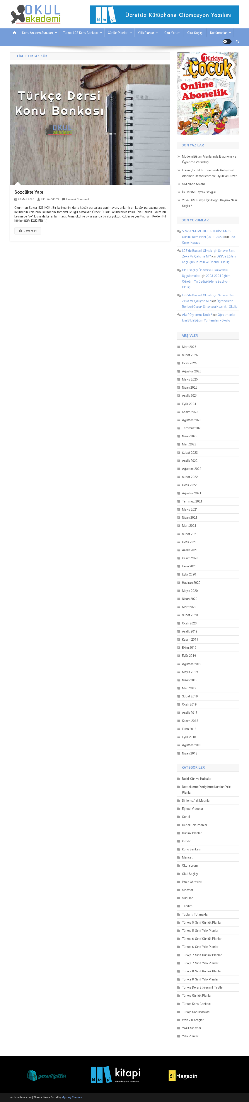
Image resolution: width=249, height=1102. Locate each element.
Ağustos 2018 (191, 745)
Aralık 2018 (190, 712)
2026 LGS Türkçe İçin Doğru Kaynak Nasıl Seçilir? (209, 203)
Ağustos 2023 (191, 420)
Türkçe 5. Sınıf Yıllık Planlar (200, 930)
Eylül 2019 (189, 655)
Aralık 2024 (190, 395)
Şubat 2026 (190, 355)
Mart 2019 (189, 688)
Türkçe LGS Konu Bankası (80, 33)
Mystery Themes (72, 1097)
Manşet (187, 857)
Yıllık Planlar (146, 33)
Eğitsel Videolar (192, 808)
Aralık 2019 (190, 631)
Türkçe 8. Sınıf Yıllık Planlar (200, 979)
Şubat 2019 (190, 696)
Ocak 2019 (189, 704)
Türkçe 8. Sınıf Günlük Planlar (202, 971)
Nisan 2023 (189, 436)
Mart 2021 (189, 525)
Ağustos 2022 (191, 469)
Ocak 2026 (189, 363)
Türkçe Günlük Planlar (197, 995)
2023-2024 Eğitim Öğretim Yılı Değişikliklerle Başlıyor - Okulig (206, 281)
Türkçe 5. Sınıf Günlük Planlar (202, 922)
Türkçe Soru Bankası (196, 1012)
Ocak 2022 (189, 485)
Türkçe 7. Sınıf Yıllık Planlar (200, 963)
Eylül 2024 (189, 404)
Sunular (187, 898)
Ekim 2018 (189, 729)
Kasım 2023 (190, 412)
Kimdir (186, 841)
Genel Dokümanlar (194, 825)
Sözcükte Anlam (193, 184)
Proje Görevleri (192, 882)
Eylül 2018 (189, 737)
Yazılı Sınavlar (191, 1028)
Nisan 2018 (189, 753)
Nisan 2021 (189, 517)
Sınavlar (187, 890)
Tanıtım (187, 906)
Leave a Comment (77, 199)
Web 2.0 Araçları (193, 1020)
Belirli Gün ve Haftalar (196, 778)
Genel (186, 817)
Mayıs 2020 (190, 591)
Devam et (27, 231)
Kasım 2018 (190, 721)
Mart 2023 (189, 444)
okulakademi (50, 199)
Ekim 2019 (189, 647)
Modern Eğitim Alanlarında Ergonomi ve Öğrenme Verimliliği (209, 159)
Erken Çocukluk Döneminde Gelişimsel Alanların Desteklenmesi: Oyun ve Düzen (209, 173)
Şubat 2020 (190, 615)
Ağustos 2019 (191, 664)
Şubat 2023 (190, 452)
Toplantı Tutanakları (195, 914)
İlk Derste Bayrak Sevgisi (199, 192)
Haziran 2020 (191, 582)
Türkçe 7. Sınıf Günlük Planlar (202, 955)
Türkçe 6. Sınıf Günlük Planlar (202, 938)
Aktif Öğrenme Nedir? (197, 314)
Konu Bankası (191, 849)
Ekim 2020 (189, 566)
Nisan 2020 (189, 599)
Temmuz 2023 (192, 428)
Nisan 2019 (189, 680)
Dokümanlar (218, 33)
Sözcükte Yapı (28, 192)
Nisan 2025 (189, 387)
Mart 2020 (189, 607)
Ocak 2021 (189, 542)
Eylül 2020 (189, 574)
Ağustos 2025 (191, 371)
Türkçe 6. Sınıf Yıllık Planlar (200, 947)
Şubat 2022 (190, 477)
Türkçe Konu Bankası (196, 1004)
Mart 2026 (189, 347)
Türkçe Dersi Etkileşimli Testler (203, 987)
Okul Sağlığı (195, 33)
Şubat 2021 (190, 534)
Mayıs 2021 (190, 509)
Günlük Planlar (118, 33)
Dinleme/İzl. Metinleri (196, 800)
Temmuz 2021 (192, 501)
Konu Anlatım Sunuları (37, 33)
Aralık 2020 (190, 550)
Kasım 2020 (190, 558)
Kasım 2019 (190, 639)
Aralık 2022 (190, 460)
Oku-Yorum (172, 33)
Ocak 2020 (189, 623)
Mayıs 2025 (190, 379)
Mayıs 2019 (190, 672)
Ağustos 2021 (191, 493)
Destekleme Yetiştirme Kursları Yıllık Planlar (206, 789)
